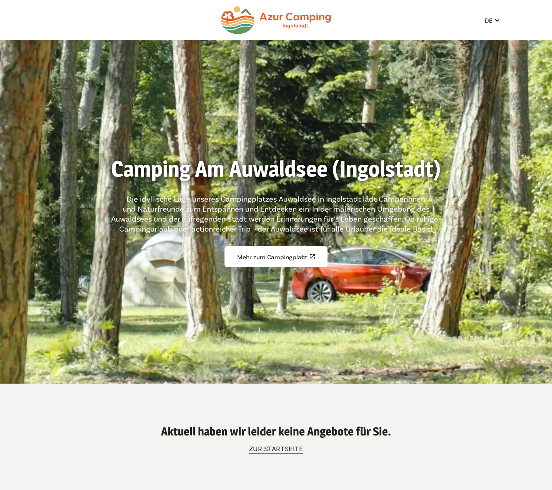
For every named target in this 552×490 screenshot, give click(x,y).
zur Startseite (276, 448)
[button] (492, 20)
